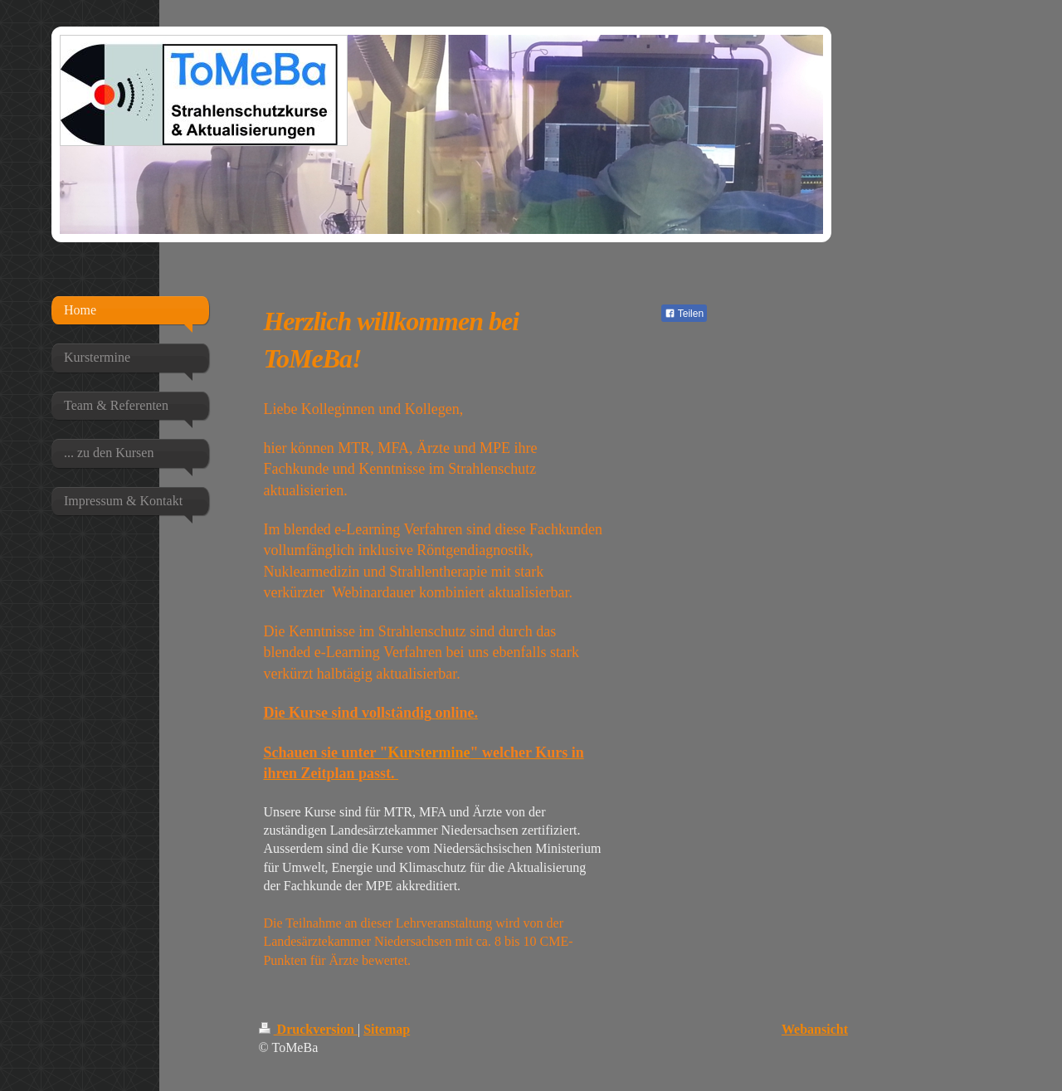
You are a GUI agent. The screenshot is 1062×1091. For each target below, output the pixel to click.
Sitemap (386, 1029)
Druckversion (308, 1029)
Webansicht (815, 1029)
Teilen (684, 313)
